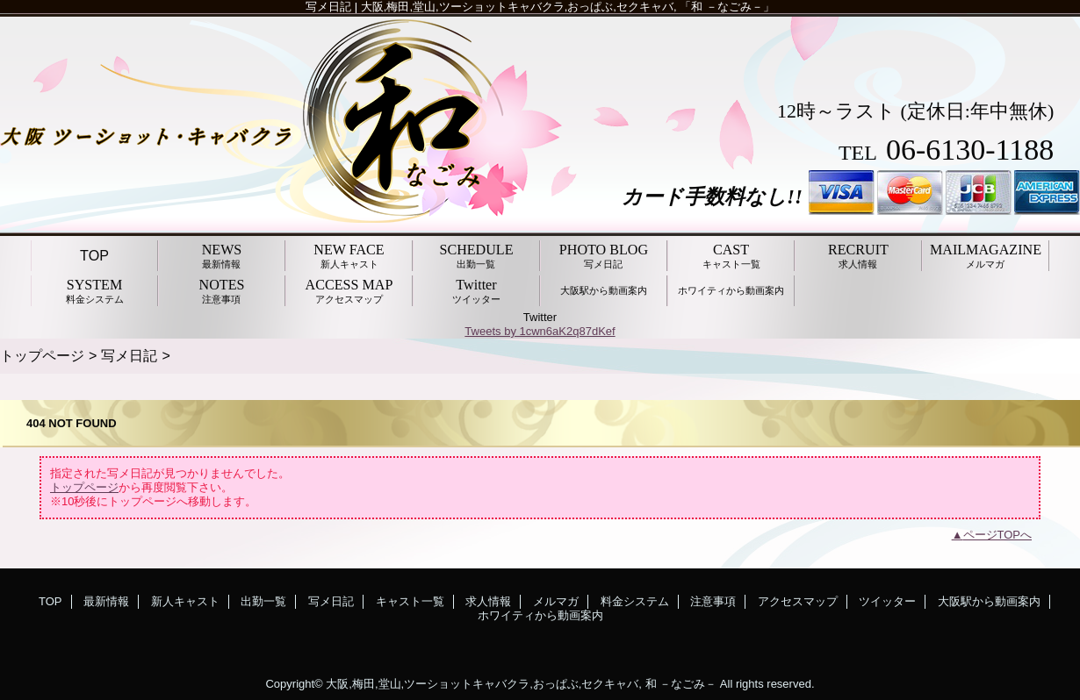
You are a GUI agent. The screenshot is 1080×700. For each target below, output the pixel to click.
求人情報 (488, 601)
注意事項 (713, 601)
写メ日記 (129, 355)
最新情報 (106, 601)
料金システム (635, 601)
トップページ (42, 355)
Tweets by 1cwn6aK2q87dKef (539, 331)
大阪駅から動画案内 (989, 601)
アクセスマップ (798, 601)
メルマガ (556, 601)
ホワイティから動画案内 (540, 615)
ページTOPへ (998, 534)
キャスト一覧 (410, 601)
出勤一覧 (263, 601)
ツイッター (887, 601)
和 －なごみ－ (681, 683)
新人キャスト (185, 601)
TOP (94, 255)
